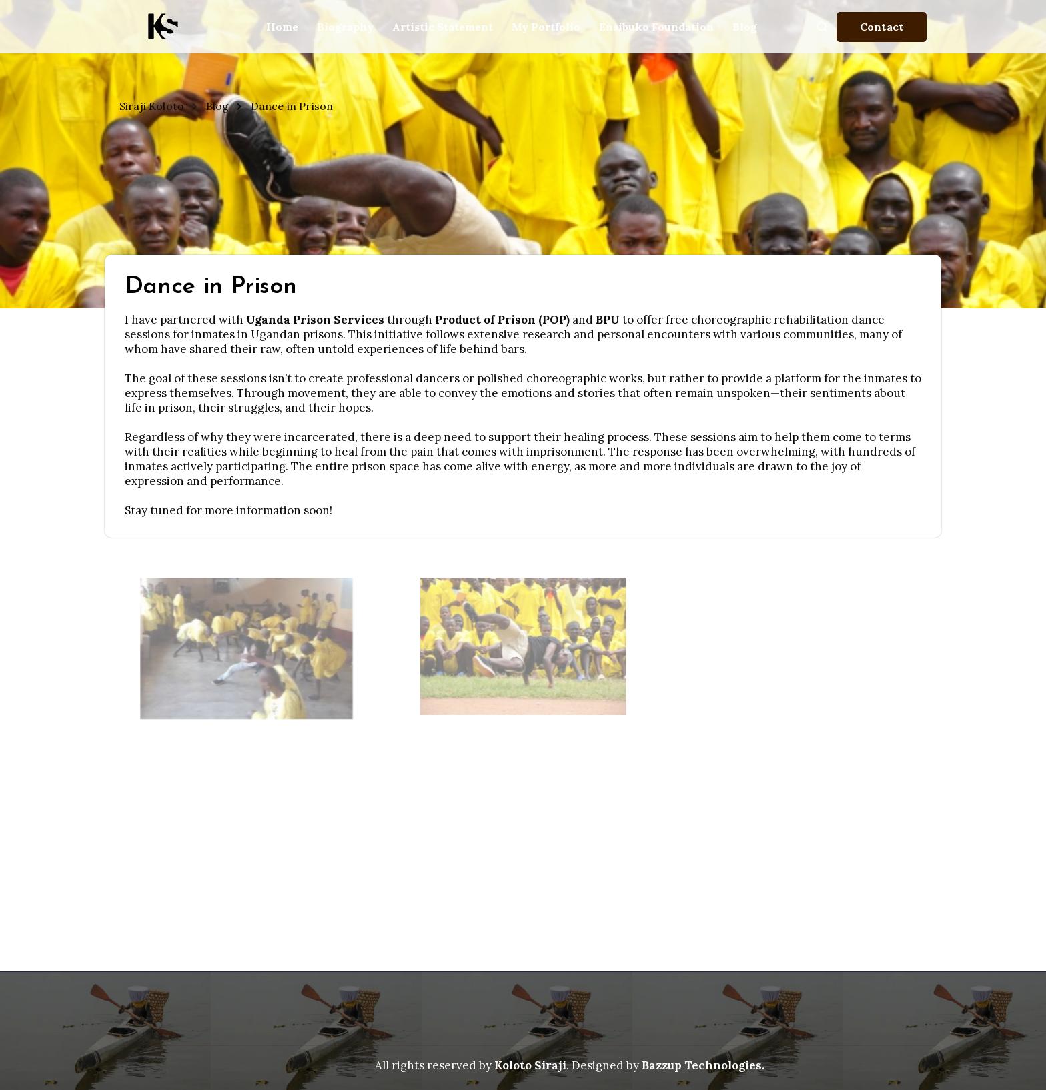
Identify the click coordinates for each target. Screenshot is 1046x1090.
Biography (345, 26)
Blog (744, 26)
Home (282, 26)
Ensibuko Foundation (656, 26)
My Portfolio (546, 26)
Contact (881, 26)
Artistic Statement (442, 26)
